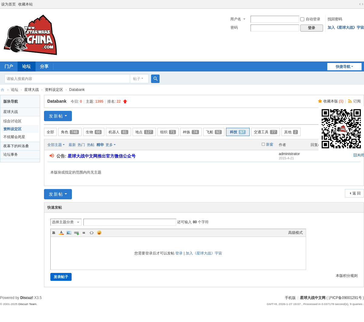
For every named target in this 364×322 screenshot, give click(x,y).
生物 (94, 132)
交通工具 (265, 132)
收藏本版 (333, 101)
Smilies (99, 233)
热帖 (90, 145)
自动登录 (310, 19)
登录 (179, 253)
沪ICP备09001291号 (345, 298)
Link (76, 233)
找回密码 (335, 19)
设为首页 (8, 4)
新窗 (269, 144)
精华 (100, 145)
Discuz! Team (27, 304)
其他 (291, 132)
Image (69, 233)
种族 (191, 132)
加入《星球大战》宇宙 (346, 27)
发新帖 (56, 116)
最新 (72, 145)
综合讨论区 (12, 121)
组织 (168, 132)
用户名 (235, 19)
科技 (238, 132)
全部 (50, 132)
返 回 (356, 193)
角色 (70, 132)
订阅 (357, 101)
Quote (84, 233)
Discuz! (26, 298)
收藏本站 (25, 4)
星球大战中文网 (312, 298)
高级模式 (295, 233)
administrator (289, 154)
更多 (109, 145)
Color (61, 233)
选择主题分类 (63, 222)
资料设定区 (54, 90)
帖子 (136, 79)
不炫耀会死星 (14, 137)
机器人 (118, 132)
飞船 (214, 132)
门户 (9, 66)
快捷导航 (343, 67)
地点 (144, 132)
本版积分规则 (347, 276)
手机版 (290, 298)
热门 (81, 145)
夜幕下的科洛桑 (16, 146)
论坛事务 (10, 154)
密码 (234, 27)
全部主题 (54, 145)
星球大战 (31, 90)
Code (92, 233)
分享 (44, 66)
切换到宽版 (361, 4)
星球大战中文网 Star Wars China (2, 89)
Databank (56, 101)
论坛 (26, 66)
